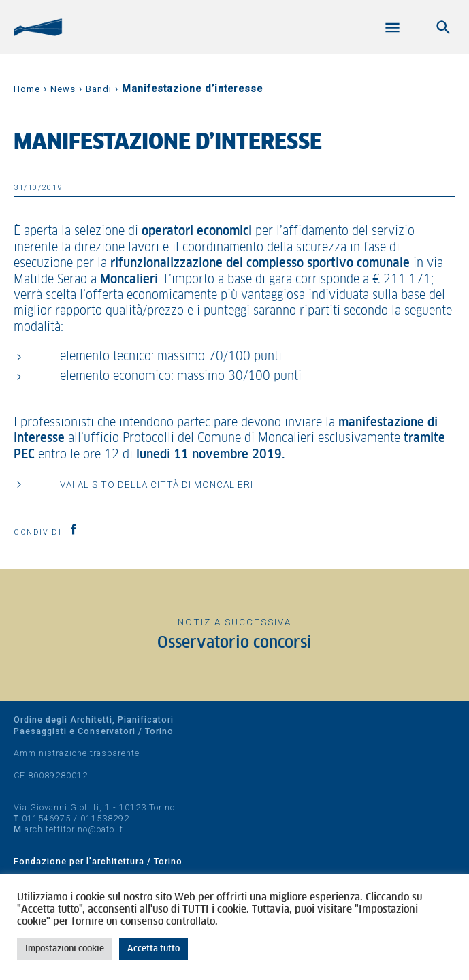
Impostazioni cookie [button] (64, 949)
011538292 (104, 818)
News (63, 89)
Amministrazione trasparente (77, 753)
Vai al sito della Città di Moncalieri (156, 484)
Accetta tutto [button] (153, 949)
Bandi (99, 89)
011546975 (46, 818)
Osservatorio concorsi (234, 643)
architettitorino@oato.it (74, 829)
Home (27, 89)
